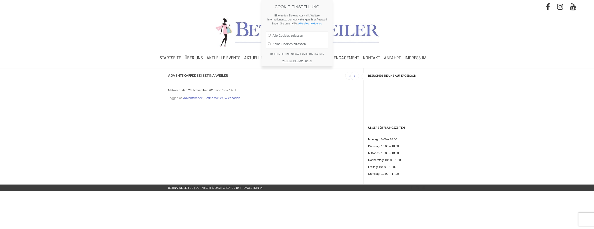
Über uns (194, 57)
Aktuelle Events (223, 57)
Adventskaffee (193, 98)
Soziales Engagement (337, 57)
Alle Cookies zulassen (285, 35)
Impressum (415, 57)
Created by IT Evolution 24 (243, 187)
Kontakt (371, 57)
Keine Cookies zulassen (287, 44)
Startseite (170, 57)
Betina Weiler (214, 98)
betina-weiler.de (180, 187)
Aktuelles (303, 23)
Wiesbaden (232, 98)
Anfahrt (392, 57)
